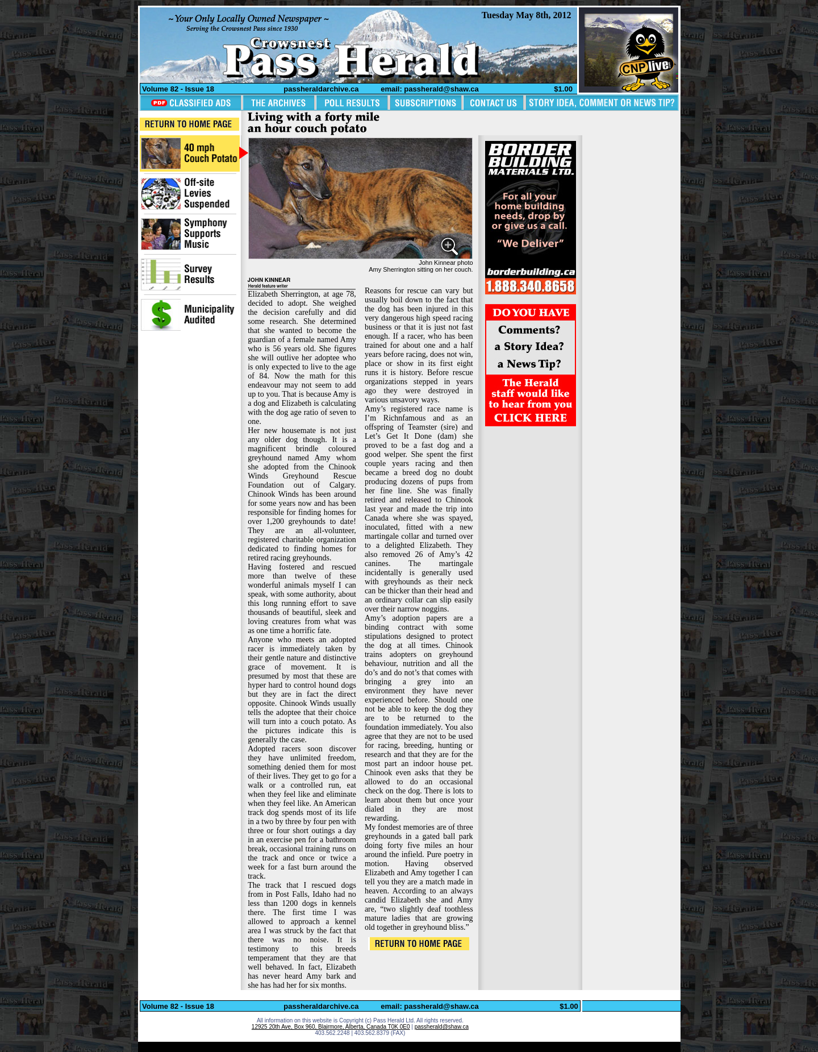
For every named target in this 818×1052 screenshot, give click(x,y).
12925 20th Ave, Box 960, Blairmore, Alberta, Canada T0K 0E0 (331, 1027)
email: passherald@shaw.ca (430, 89)
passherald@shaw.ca (442, 1027)
